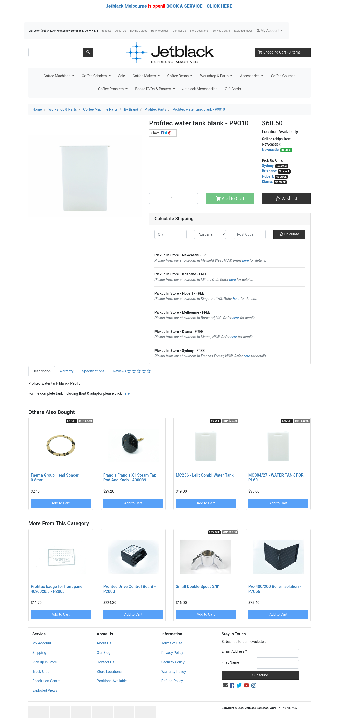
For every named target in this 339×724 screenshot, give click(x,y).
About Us (120, 30)
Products (105, 30)
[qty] (170, 234)
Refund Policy (172, 681)
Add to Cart (230, 198)
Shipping (39, 653)
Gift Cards (233, 89)
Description (42, 371)
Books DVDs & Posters (153, 89)
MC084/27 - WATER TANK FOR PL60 (276, 477)
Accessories (250, 76)
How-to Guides (160, 30)
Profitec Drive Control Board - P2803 (129, 589)
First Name (230, 662)
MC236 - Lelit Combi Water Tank (205, 475)
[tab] (41, 371)
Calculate (289, 234)
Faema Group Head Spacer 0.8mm (55, 477)
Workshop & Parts (214, 76)
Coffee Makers (145, 76)
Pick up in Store (44, 662)
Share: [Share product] (161, 133)
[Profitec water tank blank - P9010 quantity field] (173, 198)
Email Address (234, 651)
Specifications (93, 371)
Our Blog (103, 653)
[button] (269, 30)
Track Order (41, 671)
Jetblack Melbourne (126, 6)
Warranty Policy (173, 671)
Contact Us (179, 30)
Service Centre (221, 30)
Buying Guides (138, 30)
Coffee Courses (283, 76)
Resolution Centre (46, 681)
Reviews (132, 371)
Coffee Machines (57, 76)
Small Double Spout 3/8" (197, 586)
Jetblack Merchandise (199, 89)
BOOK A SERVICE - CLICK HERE (199, 6)
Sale (121, 76)
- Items (279, 52)
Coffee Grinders (95, 76)
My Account (41, 643)
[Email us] (225, 685)
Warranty (66, 371)
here (245, 260)
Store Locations (199, 30)
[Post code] (250, 234)
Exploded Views (243, 30)
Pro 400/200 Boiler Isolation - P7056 (274, 589)
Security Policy (173, 662)
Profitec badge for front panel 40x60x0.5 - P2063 (57, 589)
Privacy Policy (172, 653)
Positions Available (112, 681)
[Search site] (88, 52)
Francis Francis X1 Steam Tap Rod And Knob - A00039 (129, 477)
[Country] (210, 234)
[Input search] (55, 52)
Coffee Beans (178, 76)
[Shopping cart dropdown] (307, 52)
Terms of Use (171, 643)
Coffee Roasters (111, 89)
